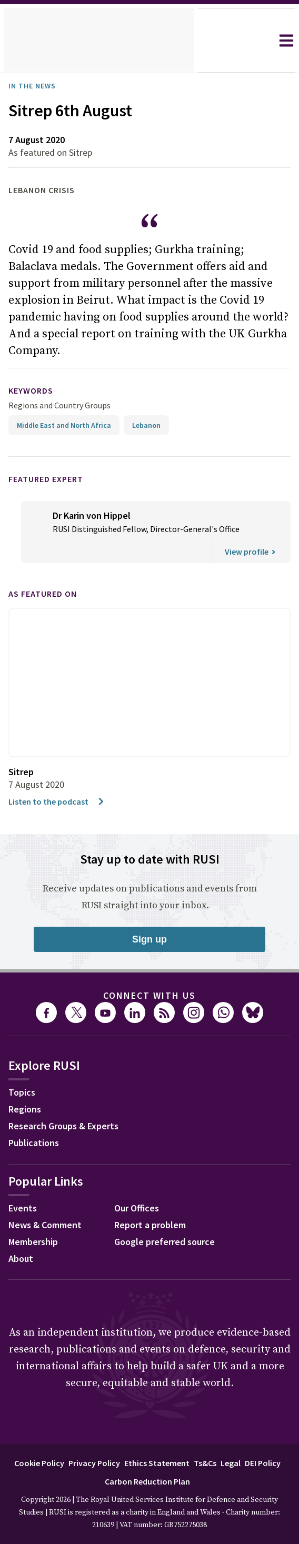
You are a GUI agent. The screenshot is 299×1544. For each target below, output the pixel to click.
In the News (35, 86)
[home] (99, 40)
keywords (35, 373)
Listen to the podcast (59, 784)
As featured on (49, 577)
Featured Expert (52, 461)
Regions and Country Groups (61, 388)
